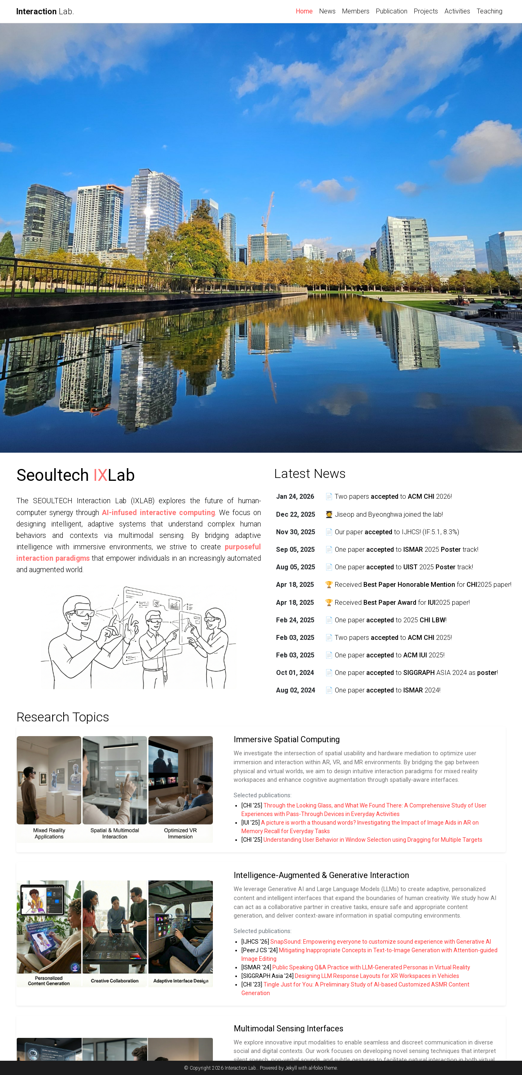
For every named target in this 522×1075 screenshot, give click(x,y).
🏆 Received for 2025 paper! (418, 584)
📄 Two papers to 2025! (388, 637)
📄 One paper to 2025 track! (401, 549)
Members (355, 11)
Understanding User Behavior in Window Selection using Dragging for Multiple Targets (372, 839)
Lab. (45, 11)
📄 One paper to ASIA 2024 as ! (411, 673)
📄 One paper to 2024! (382, 690)
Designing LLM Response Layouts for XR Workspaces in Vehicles (377, 976)
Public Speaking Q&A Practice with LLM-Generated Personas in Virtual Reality (371, 967)
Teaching (489, 11)
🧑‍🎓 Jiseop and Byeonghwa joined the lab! (384, 514)
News (327, 11)
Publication (391, 11)
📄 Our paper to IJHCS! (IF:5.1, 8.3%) (392, 532)
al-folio (316, 1068)
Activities (457, 11)
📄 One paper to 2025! (385, 655)
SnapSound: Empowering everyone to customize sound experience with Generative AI (380, 941)
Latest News (310, 473)
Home (306, 10)
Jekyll (291, 1068)
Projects (426, 11)
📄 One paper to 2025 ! (386, 620)
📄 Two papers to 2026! (388, 496)
